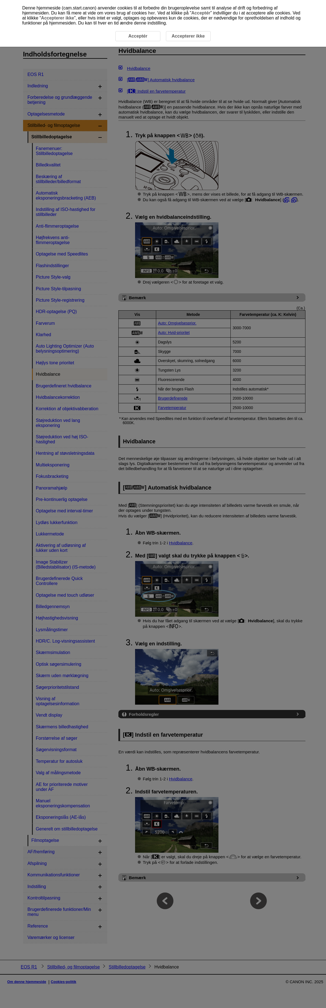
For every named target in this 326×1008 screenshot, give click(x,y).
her (151, 13)
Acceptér (200, 13)
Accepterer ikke (57, 18)
